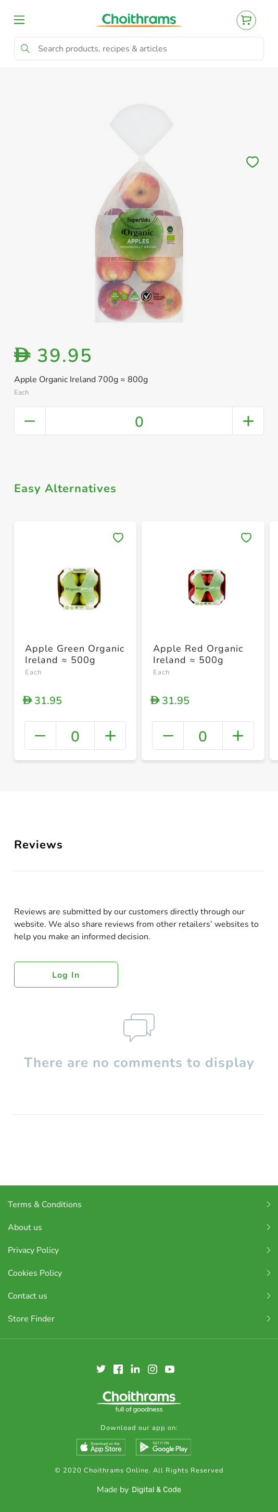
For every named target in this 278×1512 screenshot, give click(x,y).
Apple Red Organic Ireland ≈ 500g (198, 654)
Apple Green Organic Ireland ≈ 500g (74, 654)
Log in (66, 975)
